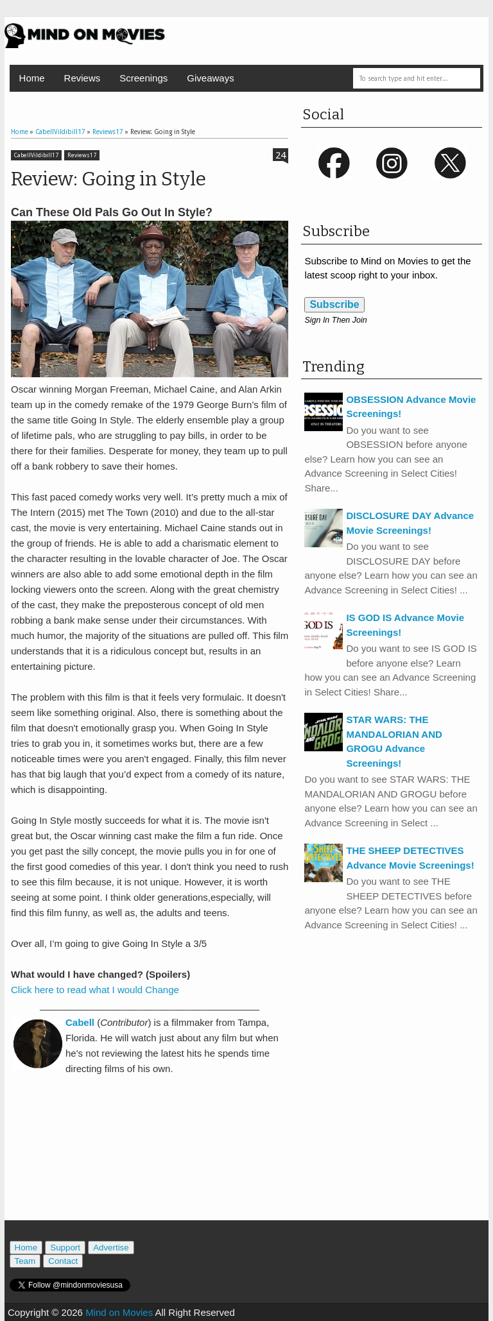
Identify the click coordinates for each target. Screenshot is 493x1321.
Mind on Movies (119, 1312)
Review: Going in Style (108, 179)
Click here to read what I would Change (95, 989)
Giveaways (210, 77)
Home (32, 77)
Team (25, 1261)
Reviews (82, 77)
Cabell (79, 1022)
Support (65, 1247)
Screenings (143, 77)
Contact (63, 1261)
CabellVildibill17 (36, 155)
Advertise (111, 1247)
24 (280, 155)
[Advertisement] (161, 1162)
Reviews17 (81, 155)
